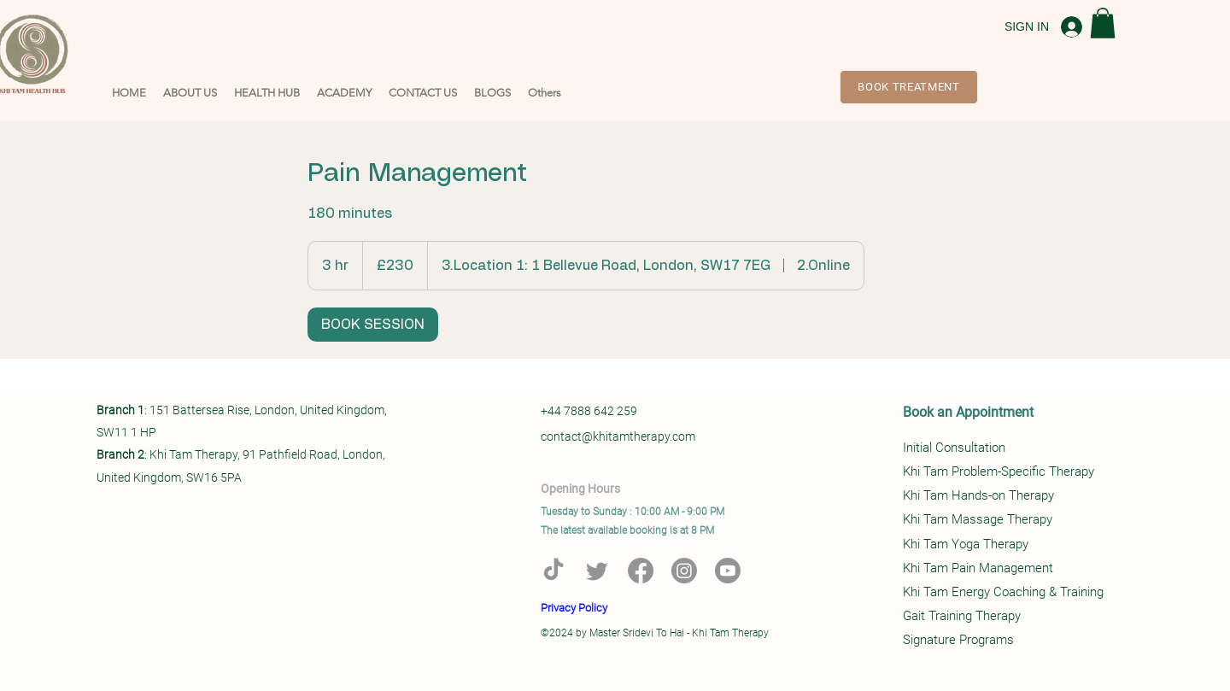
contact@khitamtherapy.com (618, 436)
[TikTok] (553, 570)
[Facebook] (640, 570)
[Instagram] (684, 570)
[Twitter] (597, 570)
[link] (373, 324)
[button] (190, 93)
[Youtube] (728, 570)
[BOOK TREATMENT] (909, 87)
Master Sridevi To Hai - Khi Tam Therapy (679, 633)
